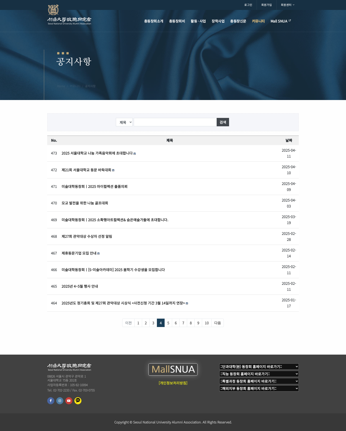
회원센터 (287, 5)
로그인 (248, 5)
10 (207, 322)
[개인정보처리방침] (173, 383)
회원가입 (266, 5)
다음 (217, 322)
